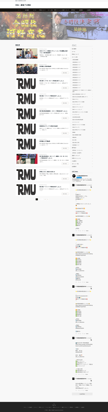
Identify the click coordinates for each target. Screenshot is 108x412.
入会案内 (89, 10)
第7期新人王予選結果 (45, 141)
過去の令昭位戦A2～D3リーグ (78, 94)
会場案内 (81, 10)
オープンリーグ (75, 122)
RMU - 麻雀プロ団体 (23, 5)
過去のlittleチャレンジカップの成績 (80, 112)
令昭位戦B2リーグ (76, 69)
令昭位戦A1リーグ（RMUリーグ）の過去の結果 (81, 91)
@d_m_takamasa (80, 270)
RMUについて (42, 10)
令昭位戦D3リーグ (76, 85)
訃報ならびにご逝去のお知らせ (47, 171)
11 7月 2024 (89, 185)
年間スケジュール (58, 10)
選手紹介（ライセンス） (77, 150)
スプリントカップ (76, 104)
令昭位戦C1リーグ (76, 72)
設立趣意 (27, 10)
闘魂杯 (73, 132)
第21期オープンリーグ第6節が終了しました (50, 96)
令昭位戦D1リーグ (76, 80)
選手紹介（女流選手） (77, 152)
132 (45, 199)
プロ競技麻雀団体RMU (80, 185)
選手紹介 (73, 10)
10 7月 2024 (89, 286)
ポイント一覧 (75, 163)
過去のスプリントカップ (77, 106)
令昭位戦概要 (75, 59)
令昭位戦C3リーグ (76, 77)
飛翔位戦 (74, 137)
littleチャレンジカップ (77, 109)
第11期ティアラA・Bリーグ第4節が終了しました (52, 80)
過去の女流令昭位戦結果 (77, 119)
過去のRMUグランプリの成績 (78, 129)
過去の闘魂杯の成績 (76, 134)
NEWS (19, 49)
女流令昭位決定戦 (76, 117)
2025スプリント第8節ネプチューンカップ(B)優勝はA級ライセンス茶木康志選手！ (54, 51)
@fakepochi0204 (80, 276)
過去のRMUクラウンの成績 (78, 101)
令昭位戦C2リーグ (76, 74)
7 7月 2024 (89, 378)
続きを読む (65, 58)
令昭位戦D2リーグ (76, 82)
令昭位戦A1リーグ (76, 62)
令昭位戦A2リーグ (76, 64)
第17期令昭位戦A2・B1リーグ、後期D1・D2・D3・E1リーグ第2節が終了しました (54, 157)
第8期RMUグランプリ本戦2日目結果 (49, 126)
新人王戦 (74, 140)
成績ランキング (65, 10)
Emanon (61, 410)
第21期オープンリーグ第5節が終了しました (50, 186)
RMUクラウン (75, 99)
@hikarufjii (78, 279)
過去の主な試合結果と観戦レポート (80, 96)
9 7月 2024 (89, 338)
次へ (48, 199)
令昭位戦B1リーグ (76, 67)
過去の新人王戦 (75, 142)
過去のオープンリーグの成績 (78, 124)
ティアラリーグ (75, 114)
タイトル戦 (50, 10)
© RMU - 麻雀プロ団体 (49, 410)
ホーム (19, 10)
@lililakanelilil (79, 352)
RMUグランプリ (75, 127)
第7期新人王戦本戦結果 (45, 66)
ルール (34, 10)
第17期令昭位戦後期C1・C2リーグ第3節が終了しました (53, 111)
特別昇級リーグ (75, 145)
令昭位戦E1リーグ (76, 87)
